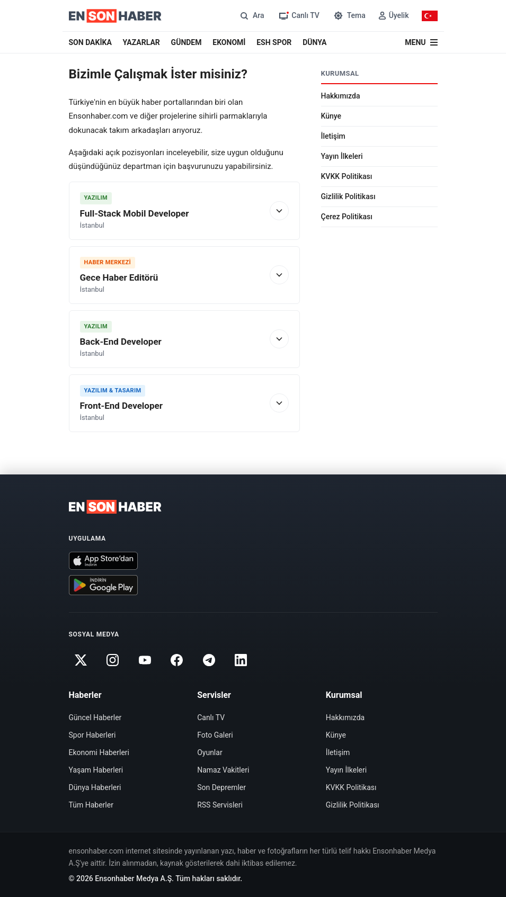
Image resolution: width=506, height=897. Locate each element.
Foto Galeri (215, 735)
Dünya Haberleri (95, 787)
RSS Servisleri (220, 805)
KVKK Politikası (346, 176)
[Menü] (421, 42)
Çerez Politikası (346, 216)
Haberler (85, 695)
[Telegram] (209, 660)
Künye (331, 116)
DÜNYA (314, 42)
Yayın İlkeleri (342, 156)
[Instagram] (113, 660)
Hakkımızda (340, 96)
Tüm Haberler (91, 805)
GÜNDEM (186, 42)
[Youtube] (144, 660)
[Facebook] (177, 660)
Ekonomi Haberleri (99, 752)
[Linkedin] (240, 660)
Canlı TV (211, 717)
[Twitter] (81, 660)
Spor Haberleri (92, 735)
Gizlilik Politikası (348, 196)
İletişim (333, 136)
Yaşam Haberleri (96, 770)
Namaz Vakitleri (223, 770)
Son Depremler (221, 787)
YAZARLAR (141, 42)
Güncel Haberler (95, 717)
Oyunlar (209, 752)
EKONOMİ (228, 42)
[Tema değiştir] (349, 16)
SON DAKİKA (90, 42)
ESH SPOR (273, 42)
